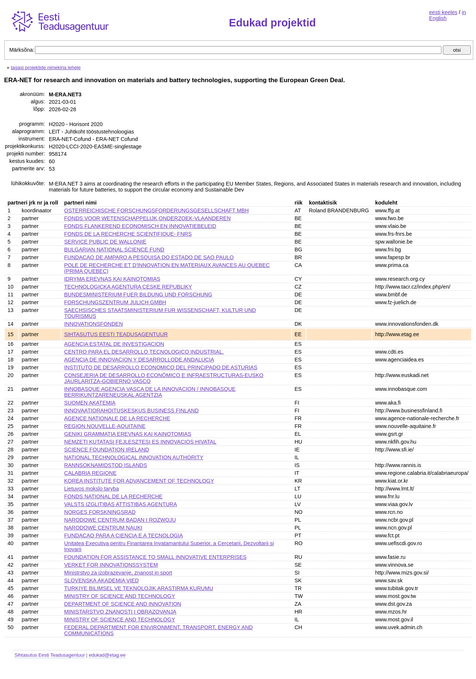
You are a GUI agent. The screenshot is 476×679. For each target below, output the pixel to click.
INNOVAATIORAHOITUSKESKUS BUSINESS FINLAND (131, 410)
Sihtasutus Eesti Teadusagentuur (50, 655)
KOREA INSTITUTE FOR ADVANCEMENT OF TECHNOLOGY (139, 481)
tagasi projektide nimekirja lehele (46, 67)
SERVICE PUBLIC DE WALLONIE (105, 242)
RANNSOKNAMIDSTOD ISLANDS (105, 465)
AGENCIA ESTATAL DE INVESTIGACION (114, 344)
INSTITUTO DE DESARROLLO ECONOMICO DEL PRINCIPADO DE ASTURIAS (160, 367)
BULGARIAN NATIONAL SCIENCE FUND (114, 249)
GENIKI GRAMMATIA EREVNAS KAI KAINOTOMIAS (128, 434)
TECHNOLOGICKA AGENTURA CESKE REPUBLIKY (128, 287)
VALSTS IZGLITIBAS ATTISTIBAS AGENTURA (120, 504)
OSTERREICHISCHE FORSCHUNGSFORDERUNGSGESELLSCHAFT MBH (156, 210)
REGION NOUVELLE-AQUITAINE (105, 426)
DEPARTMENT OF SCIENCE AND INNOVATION (122, 604)
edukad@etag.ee (107, 655)
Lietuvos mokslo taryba (91, 489)
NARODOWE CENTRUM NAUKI (103, 528)
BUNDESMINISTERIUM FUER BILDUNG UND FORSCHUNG (138, 294)
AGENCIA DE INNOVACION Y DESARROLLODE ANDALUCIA (139, 360)
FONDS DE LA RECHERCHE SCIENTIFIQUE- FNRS (128, 234)
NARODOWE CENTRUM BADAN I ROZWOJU (120, 520)
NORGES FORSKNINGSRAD (100, 512)
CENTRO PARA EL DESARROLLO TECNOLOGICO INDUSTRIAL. (144, 352)
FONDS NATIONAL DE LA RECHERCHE (113, 496)
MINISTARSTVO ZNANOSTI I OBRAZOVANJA (120, 612)
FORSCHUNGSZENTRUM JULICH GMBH (115, 302)
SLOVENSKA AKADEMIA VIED (101, 580)
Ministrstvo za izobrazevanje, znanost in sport (118, 573)
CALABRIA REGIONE (90, 473)
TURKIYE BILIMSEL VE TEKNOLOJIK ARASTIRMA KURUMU (138, 588)
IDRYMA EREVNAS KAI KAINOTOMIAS (112, 279)
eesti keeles (443, 12)
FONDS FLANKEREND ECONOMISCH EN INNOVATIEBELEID (140, 226)
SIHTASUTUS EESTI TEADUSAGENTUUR (116, 334)
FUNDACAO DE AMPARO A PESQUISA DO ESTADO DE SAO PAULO (149, 257)
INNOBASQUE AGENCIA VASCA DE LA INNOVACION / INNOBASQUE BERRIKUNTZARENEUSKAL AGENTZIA (150, 392)
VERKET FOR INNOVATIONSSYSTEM (111, 565)
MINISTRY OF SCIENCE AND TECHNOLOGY (119, 596)
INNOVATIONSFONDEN (93, 324)
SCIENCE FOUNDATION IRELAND (106, 450)
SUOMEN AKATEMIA (90, 403)
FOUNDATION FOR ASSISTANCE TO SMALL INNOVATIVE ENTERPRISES (155, 557)
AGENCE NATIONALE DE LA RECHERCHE (117, 418)
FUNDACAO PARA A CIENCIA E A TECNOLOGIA (123, 535)
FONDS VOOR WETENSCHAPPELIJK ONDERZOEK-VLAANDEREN (147, 218)
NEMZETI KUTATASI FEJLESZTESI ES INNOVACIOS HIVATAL (140, 442)
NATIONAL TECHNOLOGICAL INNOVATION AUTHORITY (133, 457)
